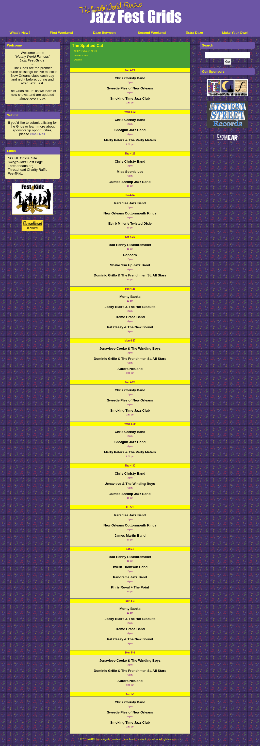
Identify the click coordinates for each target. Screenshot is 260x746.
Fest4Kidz (15, 173)
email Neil (37, 134)
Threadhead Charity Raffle (27, 170)
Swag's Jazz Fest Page (25, 162)
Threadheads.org (21, 166)
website (78, 59)
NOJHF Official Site (22, 158)
